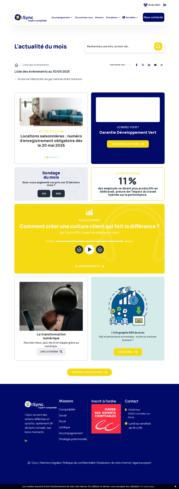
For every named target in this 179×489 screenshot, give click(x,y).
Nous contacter (153, 17)
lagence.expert (141, 463)
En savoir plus (147, 486)
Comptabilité (67, 409)
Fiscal (62, 421)
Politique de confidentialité (79, 463)
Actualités (131, 17)
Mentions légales (50, 463)
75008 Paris (134, 409)
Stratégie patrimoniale (73, 439)
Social (62, 415)
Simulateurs (112, 17)
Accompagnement (60, 17)
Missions (99, 17)
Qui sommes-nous (84, 17)
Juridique (64, 427)
